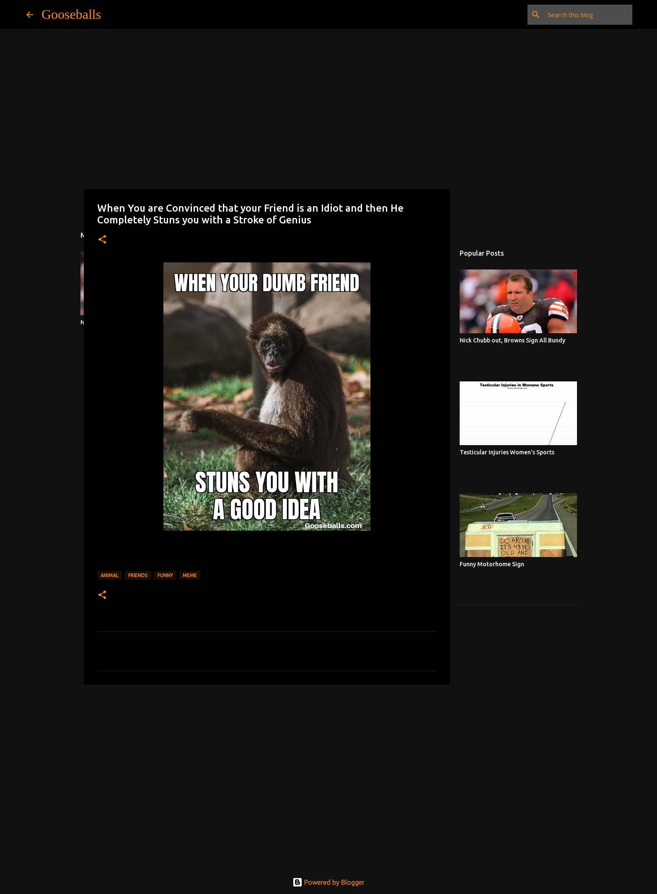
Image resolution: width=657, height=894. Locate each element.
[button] (102, 240)
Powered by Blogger (328, 882)
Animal (110, 575)
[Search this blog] (588, 15)
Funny (165, 575)
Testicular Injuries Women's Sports (507, 452)
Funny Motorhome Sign (492, 564)
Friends (138, 575)
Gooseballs (71, 14)
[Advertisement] (266, 755)
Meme (190, 575)
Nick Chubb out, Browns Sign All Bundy (512, 340)
